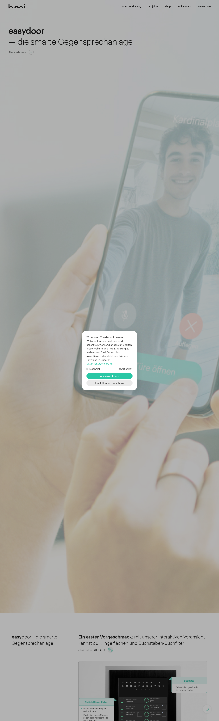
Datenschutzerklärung (99, 363)
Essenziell (95, 368)
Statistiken (126, 368)
